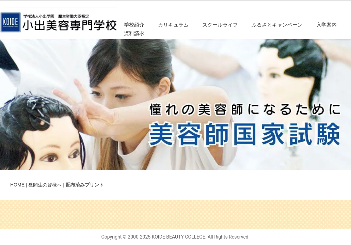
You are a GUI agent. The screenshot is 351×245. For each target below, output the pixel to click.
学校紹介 (134, 25)
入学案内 (326, 25)
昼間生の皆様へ (45, 184)
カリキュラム (173, 25)
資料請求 (134, 33)
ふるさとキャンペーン (277, 25)
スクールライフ (220, 25)
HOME (17, 184)
